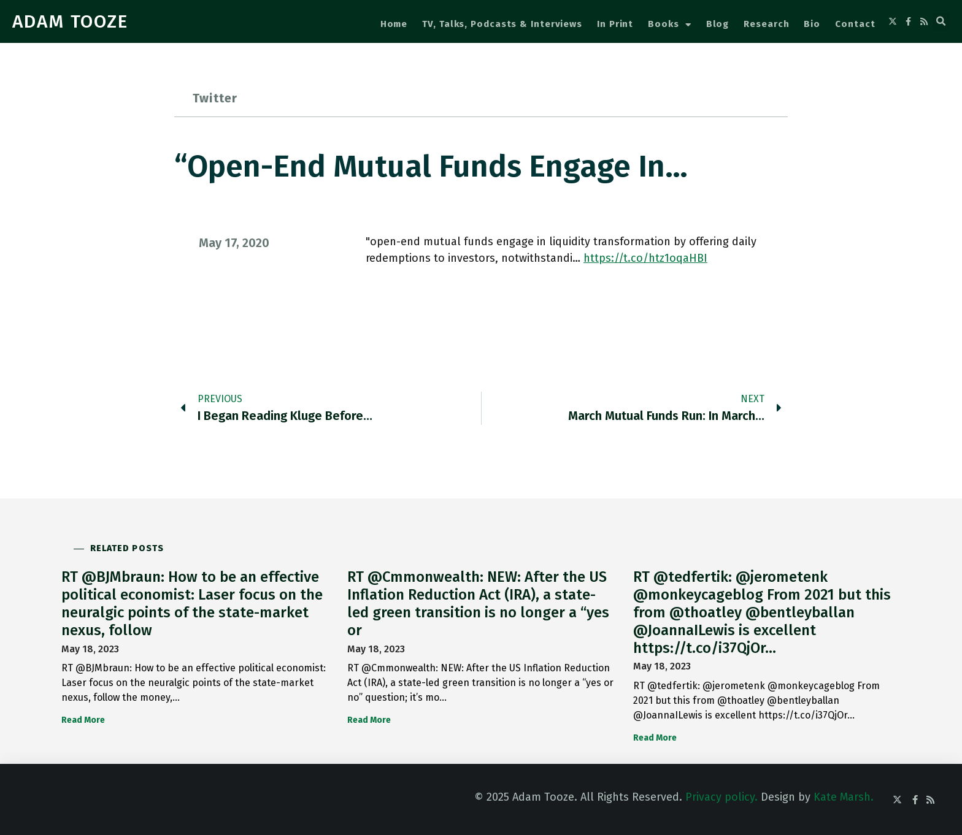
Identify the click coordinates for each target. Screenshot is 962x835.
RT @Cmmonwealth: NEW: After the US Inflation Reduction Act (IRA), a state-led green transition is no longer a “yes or (478, 603)
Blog (717, 23)
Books (669, 25)
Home (394, 23)
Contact (855, 23)
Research (766, 23)
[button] (941, 21)
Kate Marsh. (844, 797)
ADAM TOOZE (70, 21)
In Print (615, 23)
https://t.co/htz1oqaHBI (645, 258)
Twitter (215, 98)
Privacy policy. (721, 797)
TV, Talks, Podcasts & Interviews (502, 23)
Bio (812, 23)
